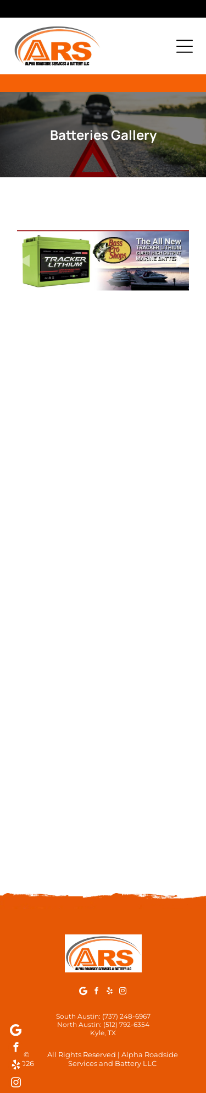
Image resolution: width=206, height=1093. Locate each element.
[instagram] (123, 992)
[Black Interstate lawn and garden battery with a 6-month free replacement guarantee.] (146, 400)
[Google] (83, 992)
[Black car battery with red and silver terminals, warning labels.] (60, 659)
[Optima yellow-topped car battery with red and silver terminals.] (60, 573)
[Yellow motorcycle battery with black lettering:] (60, 832)
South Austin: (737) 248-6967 (103, 1016)
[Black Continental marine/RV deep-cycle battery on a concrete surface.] (60, 745)
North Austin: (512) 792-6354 (103, 1024)
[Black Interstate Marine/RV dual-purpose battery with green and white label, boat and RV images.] (60, 487)
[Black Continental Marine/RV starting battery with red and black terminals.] (146, 745)
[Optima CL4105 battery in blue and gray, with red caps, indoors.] (146, 659)
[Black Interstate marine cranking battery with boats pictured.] (146, 487)
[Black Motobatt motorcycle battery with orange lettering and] (146, 832)
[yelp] (109, 992)
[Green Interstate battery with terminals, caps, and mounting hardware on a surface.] (60, 400)
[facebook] (96, 992)
